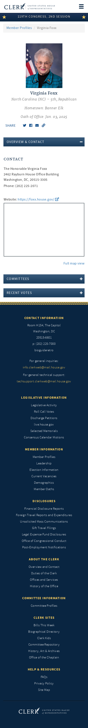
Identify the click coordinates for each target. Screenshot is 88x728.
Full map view (73, 263)
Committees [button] (18, 279)
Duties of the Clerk (44, 573)
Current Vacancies (43, 476)
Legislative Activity (44, 405)
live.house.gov (44, 425)
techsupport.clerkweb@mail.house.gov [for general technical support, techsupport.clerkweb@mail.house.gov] (44, 381)
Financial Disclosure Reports (44, 509)
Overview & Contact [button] (26, 142)
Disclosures (44, 501)
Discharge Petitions (44, 418)
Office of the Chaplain (44, 657)
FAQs (44, 677)
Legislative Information (44, 397)
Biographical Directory (44, 632)
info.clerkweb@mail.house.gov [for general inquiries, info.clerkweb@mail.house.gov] (44, 367)
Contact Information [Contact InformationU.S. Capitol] (44, 318)
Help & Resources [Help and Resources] (44, 669)
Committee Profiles (44, 606)
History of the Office (44, 586)
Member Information (44, 449)
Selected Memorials (44, 431)
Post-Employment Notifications (44, 547)
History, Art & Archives (44, 651)
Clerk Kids (44, 638)
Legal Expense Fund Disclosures (44, 534)
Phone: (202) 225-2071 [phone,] (21, 186)
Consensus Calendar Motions (44, 437)
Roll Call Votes (44, 412)
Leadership (44, 463)
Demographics (44, 483)
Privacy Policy (44, 683)
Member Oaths (44, 489)
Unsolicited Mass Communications (44, 522)
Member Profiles (19, 28)
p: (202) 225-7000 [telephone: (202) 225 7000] (44, 344)
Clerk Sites (44, 618)
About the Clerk (44, 559)
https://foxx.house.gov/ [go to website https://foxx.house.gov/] (38, 199)
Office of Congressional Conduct (44, 541)
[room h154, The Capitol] (44, 331)
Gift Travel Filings (44, 528)
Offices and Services (44, 580)
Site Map (44, 690)
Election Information (44, 470)
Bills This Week (44, 625)
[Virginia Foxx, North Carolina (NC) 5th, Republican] (44, 105)
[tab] (44, 141)
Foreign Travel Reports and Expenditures (44, 515)
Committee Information (44, 598)
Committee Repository (44, 645)
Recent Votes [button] (19, 293)
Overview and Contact (44, 567)
